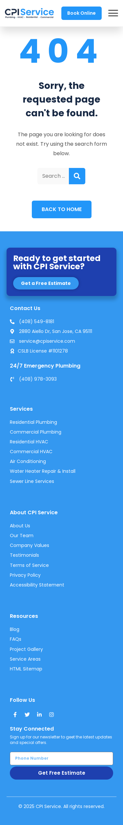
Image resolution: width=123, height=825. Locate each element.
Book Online (81, 13)
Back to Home (62, 209)
